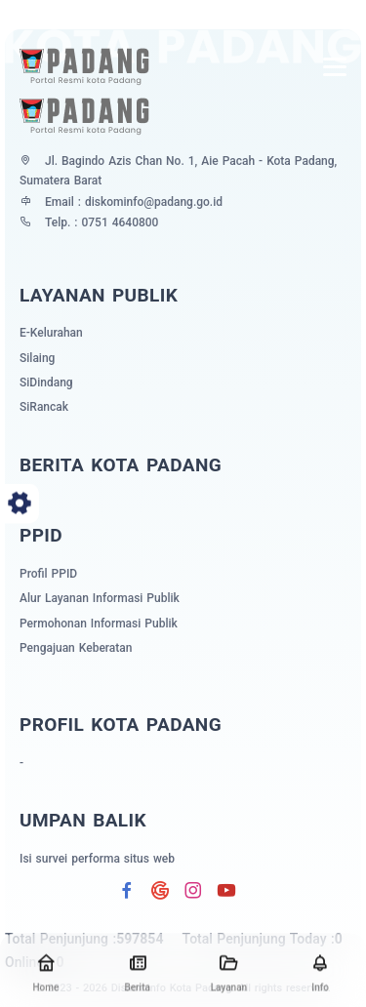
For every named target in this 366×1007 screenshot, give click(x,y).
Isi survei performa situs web (97, 859)
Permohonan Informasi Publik (99, 623)
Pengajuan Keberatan (76, 648)
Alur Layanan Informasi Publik (100, 598)
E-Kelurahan (51, 333)
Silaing (37, 358)
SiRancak (44, 407)
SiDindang (46, 382)
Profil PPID (48, 574)
